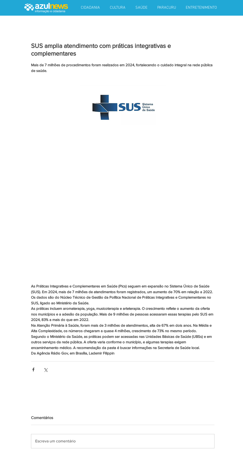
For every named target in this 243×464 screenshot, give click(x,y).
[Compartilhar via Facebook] (33, 369)
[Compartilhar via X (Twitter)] (45, 369)
